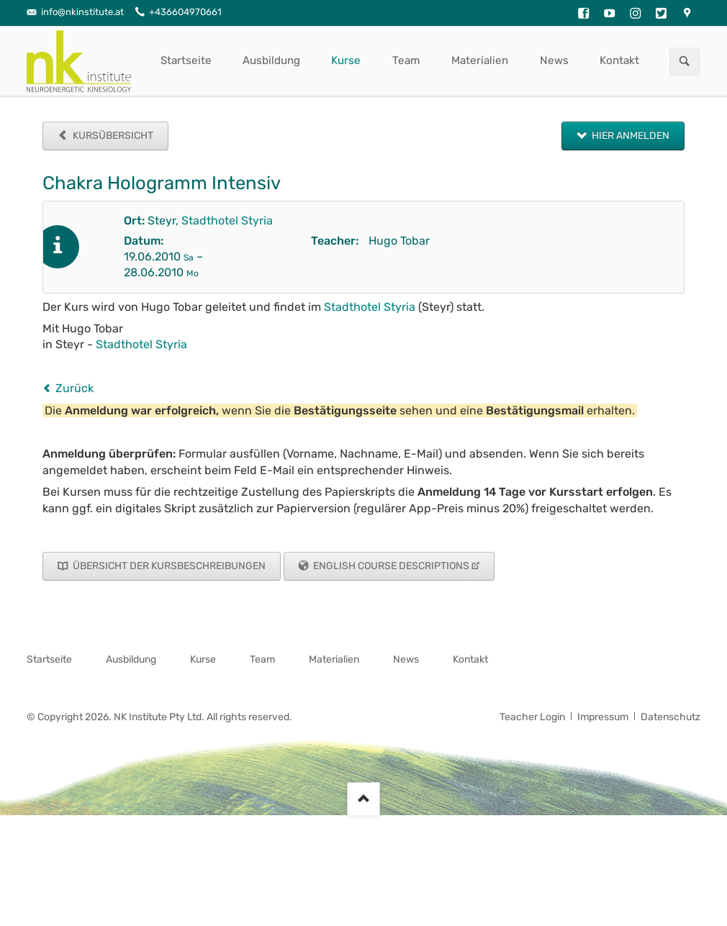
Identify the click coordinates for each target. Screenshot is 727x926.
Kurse (346, 60)
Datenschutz (670, 717)
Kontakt (619, 60)
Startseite (186, 60)
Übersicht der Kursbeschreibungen (168, 566)
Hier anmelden (629, 136)
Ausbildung (271, 60)
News (554, 60)
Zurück (74, 388)
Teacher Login (532, 717)
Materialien (479, 60)
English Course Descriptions (390, 566)
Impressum (602, 717)
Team (406, 60)
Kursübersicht (112, 136)
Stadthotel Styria (227, 220)
